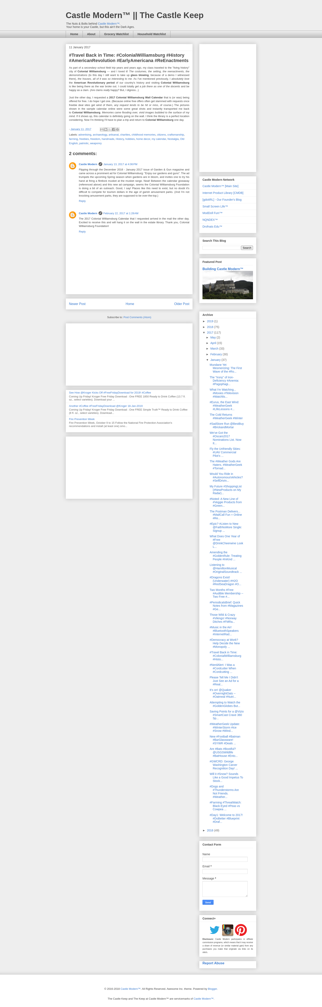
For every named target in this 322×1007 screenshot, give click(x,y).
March (214, 348)
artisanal (114, 134)
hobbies (130, 138)
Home (74, 34)
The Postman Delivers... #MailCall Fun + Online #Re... (226, 515)
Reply (82, 201)
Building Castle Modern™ (222, 269)
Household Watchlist (152, 34)
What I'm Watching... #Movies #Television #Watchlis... (224, 393)
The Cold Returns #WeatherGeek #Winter (226, 416)
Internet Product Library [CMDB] (222, 192)
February (216, 354)
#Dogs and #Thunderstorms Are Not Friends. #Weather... (224, 791)
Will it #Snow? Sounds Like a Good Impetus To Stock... (226, 777)
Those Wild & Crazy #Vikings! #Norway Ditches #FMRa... (223, 618)
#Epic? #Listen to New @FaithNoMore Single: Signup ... (226, 527)
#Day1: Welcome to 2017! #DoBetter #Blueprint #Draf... (226, 818)
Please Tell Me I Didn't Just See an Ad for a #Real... (224, 681)
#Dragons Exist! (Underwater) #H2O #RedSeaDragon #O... (225, 581)
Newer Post (77, 304)
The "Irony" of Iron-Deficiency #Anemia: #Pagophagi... (224, 381)
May (213, 337)
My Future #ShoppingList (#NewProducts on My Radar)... (226, 490)
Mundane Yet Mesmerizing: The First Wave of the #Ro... (226, 368)
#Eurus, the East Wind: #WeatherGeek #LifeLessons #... (224, 405)
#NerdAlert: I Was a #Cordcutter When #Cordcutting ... (223, 668)
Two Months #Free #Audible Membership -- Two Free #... (226, 593)
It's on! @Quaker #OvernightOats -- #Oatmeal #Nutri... (223, 693)
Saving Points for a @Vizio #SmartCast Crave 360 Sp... (227, 715)
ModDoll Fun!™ (212, 213)
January (215, 359)
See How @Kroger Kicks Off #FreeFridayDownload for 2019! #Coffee (110, 392)
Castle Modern (88, 164)
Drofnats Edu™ (212, 226)
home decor (143, 138)
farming (73, 138)
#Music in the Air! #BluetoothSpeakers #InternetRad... (224, 631)
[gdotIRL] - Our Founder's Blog (222, 199)
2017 (210, 332)
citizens (161, 134)
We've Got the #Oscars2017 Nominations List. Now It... (225, 438)
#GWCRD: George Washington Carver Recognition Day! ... (224, 765)
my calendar (159, 138)
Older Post (181, 304)
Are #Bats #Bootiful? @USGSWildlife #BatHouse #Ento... (224, 752)
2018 (210, 327)
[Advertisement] (129, 353)
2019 (210, 321)
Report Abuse (213, 963)
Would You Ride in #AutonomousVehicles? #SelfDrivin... (226, 477)
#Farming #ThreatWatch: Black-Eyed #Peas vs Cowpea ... (225, 806)
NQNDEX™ (210, 219)
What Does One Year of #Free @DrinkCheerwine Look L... (226, 541)
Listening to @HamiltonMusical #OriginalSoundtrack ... (226, 568)
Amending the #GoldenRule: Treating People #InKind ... (226, 556)
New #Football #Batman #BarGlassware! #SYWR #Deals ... (225, 740)
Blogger (212, 988)
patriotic (84, 143)
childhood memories (143, 134)
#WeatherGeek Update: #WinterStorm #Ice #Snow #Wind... (225, 727)
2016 (210, 830)
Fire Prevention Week (82, 419)
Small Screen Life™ (215, 206)
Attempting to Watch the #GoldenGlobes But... (225, 704)
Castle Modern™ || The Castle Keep (135, 15)
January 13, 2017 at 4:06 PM (120, 164)
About (91, 34)
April (213, 343)
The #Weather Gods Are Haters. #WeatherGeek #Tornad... (226, 465)
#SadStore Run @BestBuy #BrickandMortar (227, 425)
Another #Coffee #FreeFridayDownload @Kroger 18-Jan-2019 (106, 405)
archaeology (100, 134)
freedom (95, 138)
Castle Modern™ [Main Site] (220, 186)
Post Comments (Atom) (137, 317)
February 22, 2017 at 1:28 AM (121, 213)
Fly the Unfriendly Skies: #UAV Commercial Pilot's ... (225, 452)
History (120, 138)
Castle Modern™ (109, 23)
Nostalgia (173, 138)
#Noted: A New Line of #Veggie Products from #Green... (226, 502)
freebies (84, 138)
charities (125, 134)
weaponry (96, 143)
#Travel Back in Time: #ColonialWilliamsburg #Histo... (225, 656)
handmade (108, 138)
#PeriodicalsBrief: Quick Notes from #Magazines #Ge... (226, 606)
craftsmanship (175, 134)
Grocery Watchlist (116, 34)
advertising (84, 134)
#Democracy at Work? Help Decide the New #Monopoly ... (225, 643)
